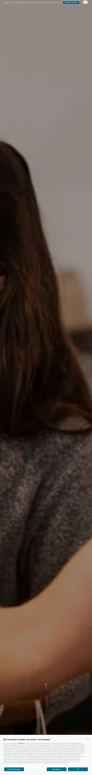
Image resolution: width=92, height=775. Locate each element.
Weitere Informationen (14, 769)
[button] (88, 739)
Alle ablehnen (57, 769)
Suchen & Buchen (71, 2)
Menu (6, 2)
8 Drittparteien (21, 743)
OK (78, 769)
